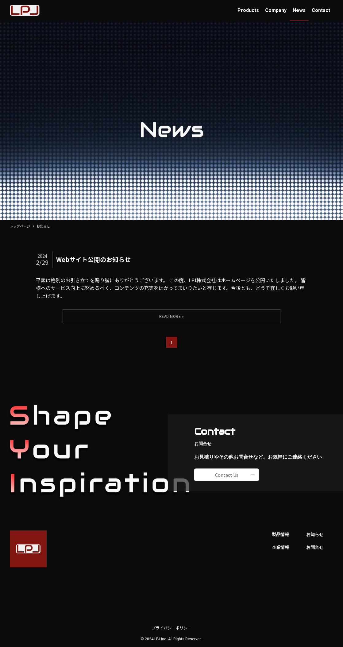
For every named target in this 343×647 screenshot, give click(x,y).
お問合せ (314, 547)
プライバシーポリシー (171, 628)
